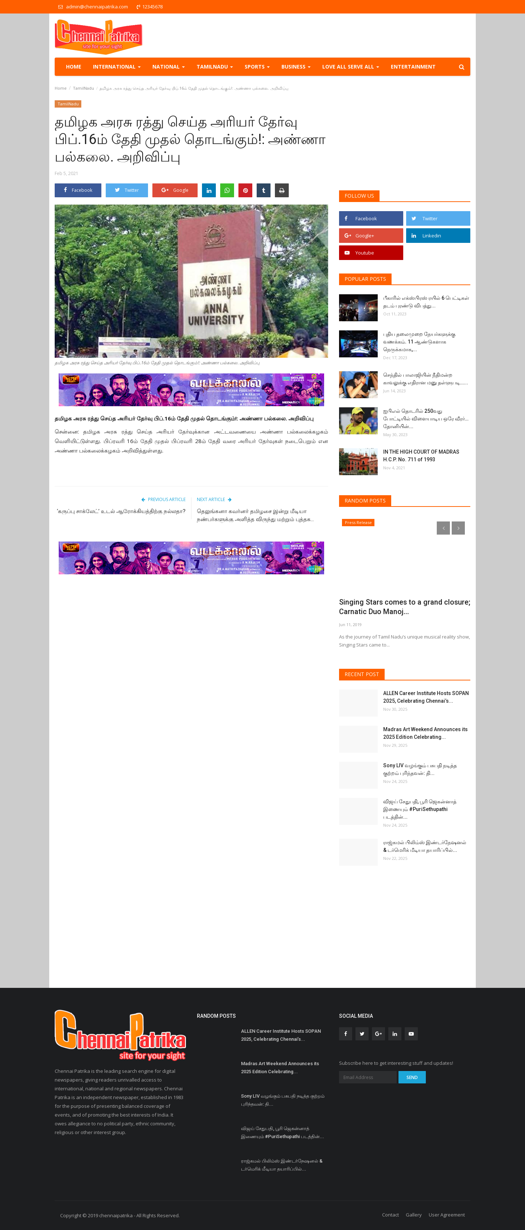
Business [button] (296, 66)
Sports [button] (257, 66)
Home (73, 66)
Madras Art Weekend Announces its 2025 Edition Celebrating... (425, 733)
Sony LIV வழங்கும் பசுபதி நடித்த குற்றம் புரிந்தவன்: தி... (420, 769)
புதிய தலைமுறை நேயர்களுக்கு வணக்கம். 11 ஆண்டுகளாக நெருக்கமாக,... (419, 341)
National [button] (168, 66)
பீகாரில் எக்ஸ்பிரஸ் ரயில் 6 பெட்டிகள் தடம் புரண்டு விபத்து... (426, 302)
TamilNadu (83, 88)
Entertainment (413, 66)
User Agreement (447, 1214)
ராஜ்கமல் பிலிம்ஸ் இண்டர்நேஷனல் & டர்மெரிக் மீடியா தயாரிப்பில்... (424, 846)
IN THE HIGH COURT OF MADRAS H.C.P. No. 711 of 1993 (421, 455)
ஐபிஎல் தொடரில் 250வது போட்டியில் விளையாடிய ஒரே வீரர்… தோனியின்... (425, 418)
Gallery (414, 1214)
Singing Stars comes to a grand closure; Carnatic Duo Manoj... (393, 607)
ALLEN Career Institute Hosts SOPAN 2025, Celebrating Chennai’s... (426, 697)
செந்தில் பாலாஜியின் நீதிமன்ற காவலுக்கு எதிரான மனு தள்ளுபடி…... (425, 378)
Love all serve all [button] (350, 66)
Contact (390, 1214)
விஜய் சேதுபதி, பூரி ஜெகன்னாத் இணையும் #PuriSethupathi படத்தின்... (419, 809)
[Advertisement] (191, 636)
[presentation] (443, 528)
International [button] (117, 66)
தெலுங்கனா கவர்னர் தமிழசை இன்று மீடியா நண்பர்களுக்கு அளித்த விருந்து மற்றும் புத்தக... (255, 515)
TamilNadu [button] (215, 66)
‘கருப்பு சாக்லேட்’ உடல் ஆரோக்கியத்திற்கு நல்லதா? (121, 511)
